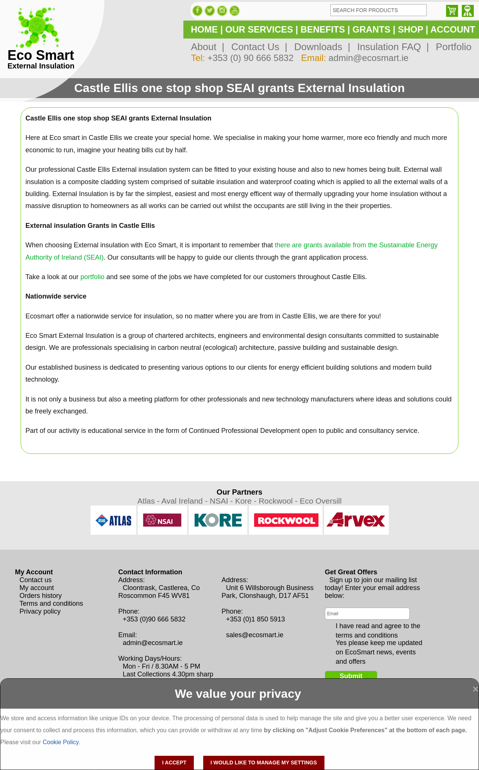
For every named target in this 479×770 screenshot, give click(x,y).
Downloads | (319, 46)
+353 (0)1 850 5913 (255, 619)
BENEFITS (322, 29)
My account (36, 588)
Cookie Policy (61, 742)
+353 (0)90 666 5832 (154, 619)
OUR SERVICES (259, 29)
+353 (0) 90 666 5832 (250, 58)
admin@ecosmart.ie (369, 58)
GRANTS (371, 29)
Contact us (35, 580)
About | (207, 46)
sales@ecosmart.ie (254, 635)
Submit (351, 676)
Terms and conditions (51, 603)
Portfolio (451, 46)
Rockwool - (279, 500)
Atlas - (149, 500)
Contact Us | (256, 46)
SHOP (410, 29)
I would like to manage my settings (264, 763)
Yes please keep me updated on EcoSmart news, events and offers (379, 643)
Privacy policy (40, 611)
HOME (204, 29)
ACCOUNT (452, 29)
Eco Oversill (321, 500)
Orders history (40, 595)
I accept (174, 763)
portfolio (92, 277)
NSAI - (222, 500)
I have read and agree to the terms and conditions (378, 626)
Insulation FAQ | (390, 46)
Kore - (247, 500)
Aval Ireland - (185, 500)
